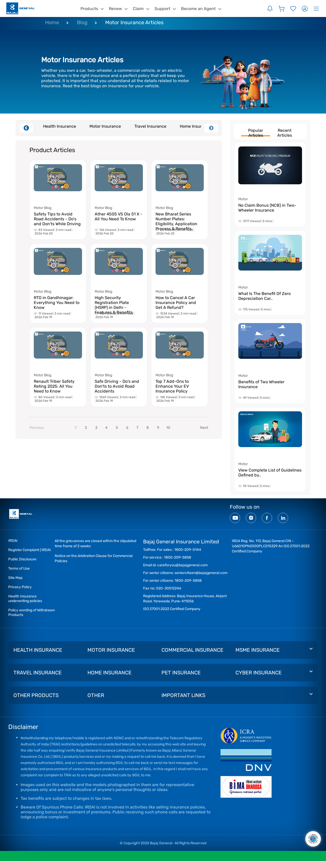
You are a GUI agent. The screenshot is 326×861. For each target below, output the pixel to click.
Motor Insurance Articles (134, 22)
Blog (82, 22)
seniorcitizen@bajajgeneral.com (201, 573)
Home (52, 22)
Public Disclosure (22, 559)
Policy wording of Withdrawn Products (31, 612)
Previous (26, 128)
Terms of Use (19, 568)
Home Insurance (195, 126)
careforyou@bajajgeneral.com (182, 565)
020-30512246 (168, 588)
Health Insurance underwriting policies (25, 598)
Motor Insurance (105, 126)
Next (211, 128)
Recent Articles (284, 132)
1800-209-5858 (177, 557)
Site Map (15, 578)
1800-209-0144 (187, 549)
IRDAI (13, 540)
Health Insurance (59, 126)
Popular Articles (255, 132)
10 (168, 427)
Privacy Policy (20, 587)
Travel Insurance (150, 126)
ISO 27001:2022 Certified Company (171, 609)
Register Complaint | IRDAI (29, 550)
